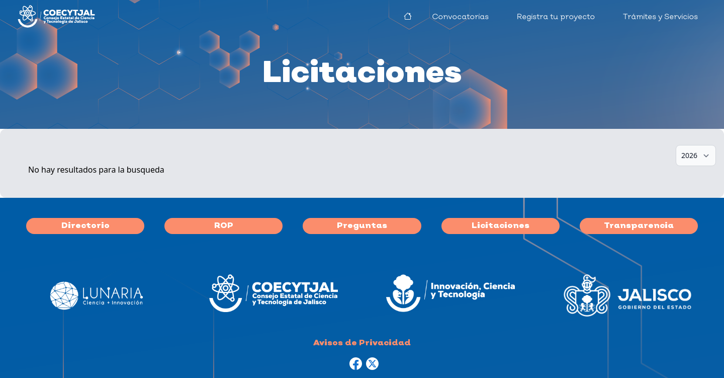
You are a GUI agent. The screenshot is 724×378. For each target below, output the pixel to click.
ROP (223, 226)
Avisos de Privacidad (362, 343)
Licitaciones (500, 226)
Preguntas (362, 226)
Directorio (85, 226)
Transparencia (639, 226)
